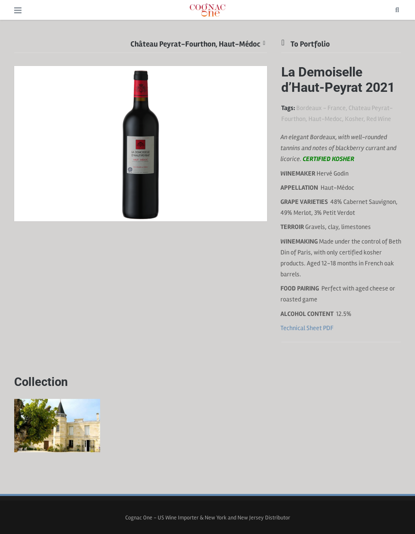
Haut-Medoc (325, 119)
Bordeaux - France (321, 108)
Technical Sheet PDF (307, 328)
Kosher (354, 119)
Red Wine (378, 119)
